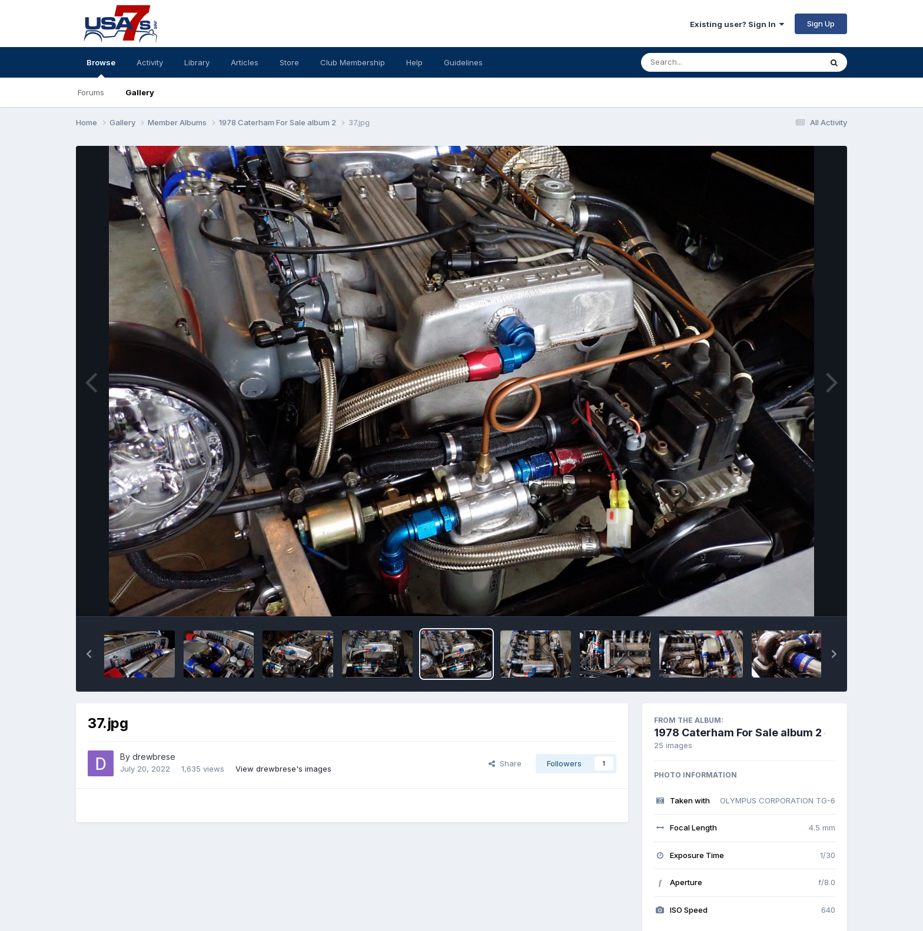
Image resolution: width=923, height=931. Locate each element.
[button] (89, 654)
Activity (150, 62)
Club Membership (352, 62)
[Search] (699, 62)
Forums (91, 92)
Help (414, 62)
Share (505, 763)
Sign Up (821, 23)
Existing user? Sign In (737, 24)
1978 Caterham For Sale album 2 (738, 732)
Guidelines (463, 62)
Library (197, 62)
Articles (244, 62)
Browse (101, 68)
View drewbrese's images (283, 768)
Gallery (139, 92)
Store (289, 62)
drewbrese (153, 757)
